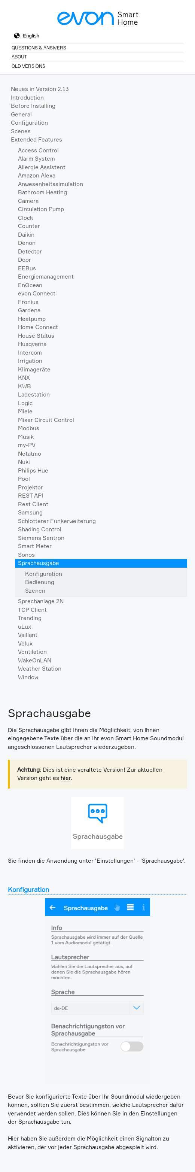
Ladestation (34, 394)
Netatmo (29, 453)
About (19, 57)
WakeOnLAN (34, 660)
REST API (30, 495)
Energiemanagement (46, 276)
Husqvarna (32, 343)
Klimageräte (34, 369)
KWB (24, 386)
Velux (25, 643)
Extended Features (36, 139)
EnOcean (30, 285)
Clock (25, 217)
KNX (24, 377)
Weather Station (39, 668)
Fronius (28, 302)
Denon (27, 242)
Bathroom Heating (42, 192)
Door (24, 259)
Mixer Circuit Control (46, 419)
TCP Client (32, 609)
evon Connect (36, 293)
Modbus (28, 428)
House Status (36, 335)
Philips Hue (33, 470)
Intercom (30, 352)
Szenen (35, 590)
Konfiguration (43, 573)
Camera (28, 200)
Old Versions (28, 66)
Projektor (30, 487)
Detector (30, 251)
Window (28, 677)
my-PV (27, 445)
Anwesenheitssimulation (50, 184)
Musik (26, 436)
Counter (29, 226)
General (21, 114)
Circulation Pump (41, 209)
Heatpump (32, 318)
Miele (25, 411)
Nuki (24, 461)
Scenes (21, 131)
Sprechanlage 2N (41, 601)
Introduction (27, 97)
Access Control (38, 150)
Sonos (26, 554)
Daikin (26, 234)
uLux (24, 626)
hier (66, 777)
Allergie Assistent (41, 167)
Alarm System (36, 158)
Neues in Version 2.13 (40, 88)
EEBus (27, 268)
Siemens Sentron (41, 537)
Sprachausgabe (38, 563)
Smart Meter (35, 546)
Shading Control (39, 529)
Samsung (30, 512)
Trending (30, 618)
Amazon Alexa (36, 175)
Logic (25, 403)
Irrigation (30, 360)
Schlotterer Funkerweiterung (57, 521)
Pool (24, 478)
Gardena (29, 310)
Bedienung (39, 582)
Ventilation (32, 651)
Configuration (29, 122)
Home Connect (38, 327)
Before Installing (33, 105)
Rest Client (33, 504)
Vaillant (27, 634)
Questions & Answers (39, 48)
